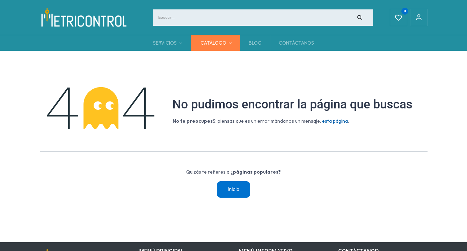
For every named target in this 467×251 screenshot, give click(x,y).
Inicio (234, 189)
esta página (335, 121)
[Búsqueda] (359, 17)
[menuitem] (255, 43)
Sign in (419, 17)
